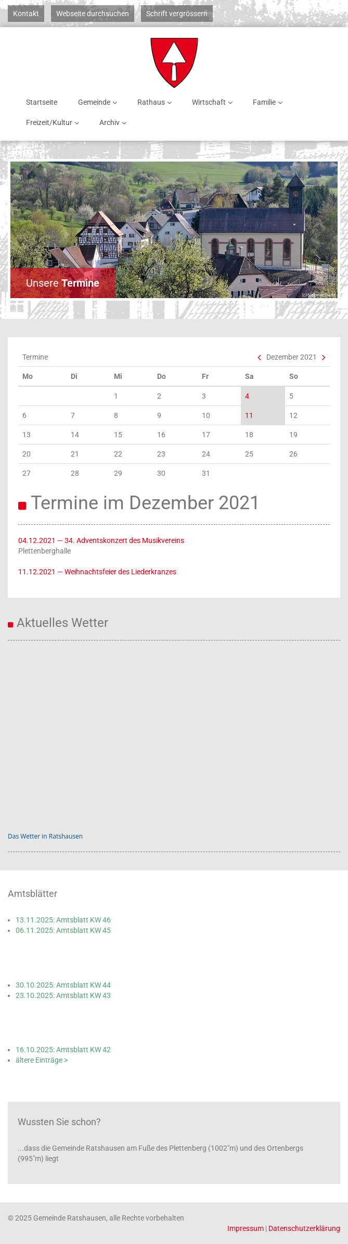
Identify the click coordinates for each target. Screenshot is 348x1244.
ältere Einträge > (42, 1060)
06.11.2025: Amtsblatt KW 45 (63, 930)
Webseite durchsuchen (92, 13)
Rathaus (156, 102)
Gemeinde (99, 102)
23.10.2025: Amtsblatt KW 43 (63, 995)
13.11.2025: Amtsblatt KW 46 (63, 920)
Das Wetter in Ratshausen (45, 836)
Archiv (114, 122)
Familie (269, 102)
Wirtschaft (214, 102)
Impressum (245, 1228)
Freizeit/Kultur (54, 122)
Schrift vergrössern (177, 13)
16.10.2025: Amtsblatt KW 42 (63, 1049)
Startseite (41, 102)
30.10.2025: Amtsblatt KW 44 (63, 985)
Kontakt (26, 13)
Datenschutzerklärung (304, 1228)
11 (249, 415)
